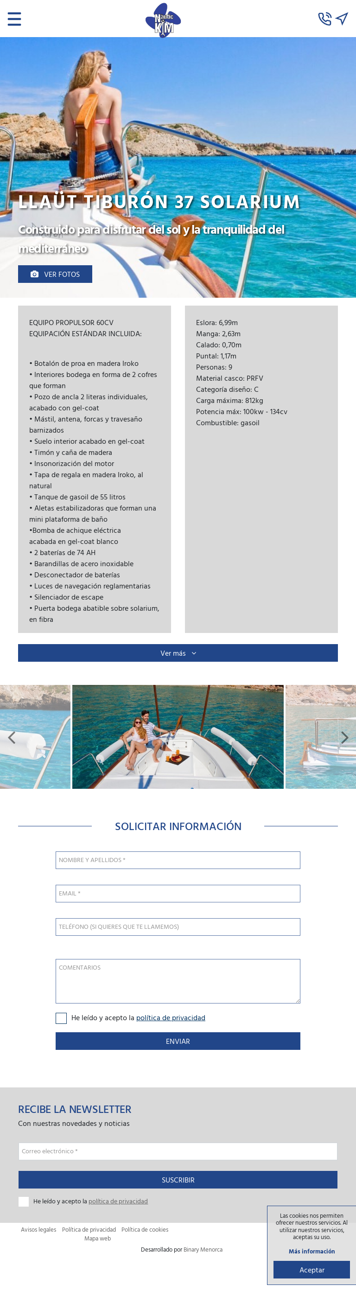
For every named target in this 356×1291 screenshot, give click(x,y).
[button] (11, 737)
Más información (312, 1251)
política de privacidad (170, 1017)
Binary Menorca (203, 1249)
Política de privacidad (89, 1229)
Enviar (178, 1041)
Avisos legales (38, 1229)
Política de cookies (144, 1229)
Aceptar (311, 1269)
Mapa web (97, 1238)
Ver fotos (55, 274)
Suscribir (178, 1179)
